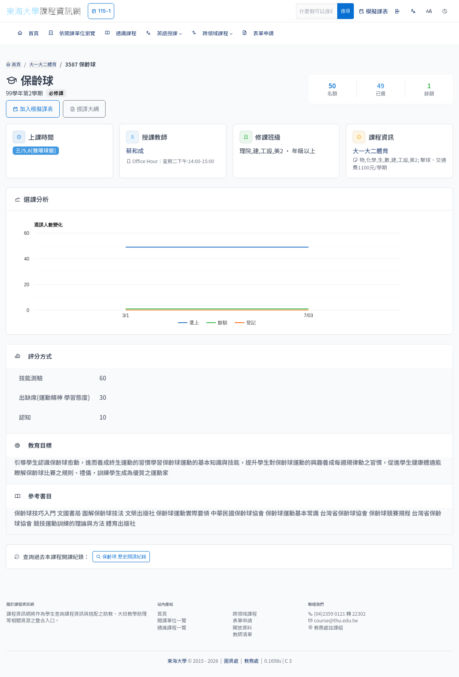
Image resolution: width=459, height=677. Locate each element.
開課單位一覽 (172, 620)
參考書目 (33, 496)
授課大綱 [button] (84, 108)
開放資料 (242, 627)
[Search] (321, 11)
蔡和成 (135, 150)
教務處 (251, 660)
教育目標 (33, 445)
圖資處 (231, 660)
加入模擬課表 (33, 108)
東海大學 (177, 660)
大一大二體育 (41, 64)
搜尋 (345, 11)
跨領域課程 (244, 613)
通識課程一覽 (172, 627)
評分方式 (33, 356)
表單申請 (242, 620)
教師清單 (242, 634)
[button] (164, 33)
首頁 (13, 64)
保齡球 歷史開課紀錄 (121, 556)
